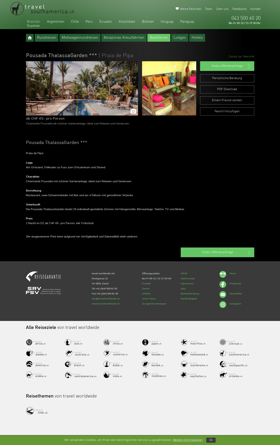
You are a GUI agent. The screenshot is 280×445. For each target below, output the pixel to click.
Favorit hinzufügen (227, 111)
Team (208, 9)
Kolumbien (127, 21)
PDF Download (227, 89)
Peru (89, 21)
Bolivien (148, 21)
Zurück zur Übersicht (241, 56)
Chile (75, 21)
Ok (211, 440)
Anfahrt (146, 293)
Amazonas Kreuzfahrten (124, 38)
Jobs (183, 288)
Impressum (187, 283)
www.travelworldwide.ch (106, 303)
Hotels (197, 38)
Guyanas (33, 26)
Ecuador (105, 21)
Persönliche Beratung (227, 78)
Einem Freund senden (227, 100)
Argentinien (55, 21)
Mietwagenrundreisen (80, 38)
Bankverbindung (190, 293)
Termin (146, 288)
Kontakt (255, 9)
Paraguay (187, 21)
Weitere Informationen (188, 440)
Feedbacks (239, 9)
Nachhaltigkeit (189, 298)
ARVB (184, 273)
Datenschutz (188, 278)
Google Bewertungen (154, 303)
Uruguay (167, 21)
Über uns (222, 9)
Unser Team (149, 298)
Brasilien (33, 21)
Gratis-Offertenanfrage (231, 66)
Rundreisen (46, 38)
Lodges (180, 38)
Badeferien (159, 38)
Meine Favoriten (190, 9)
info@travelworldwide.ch (106, 298)
